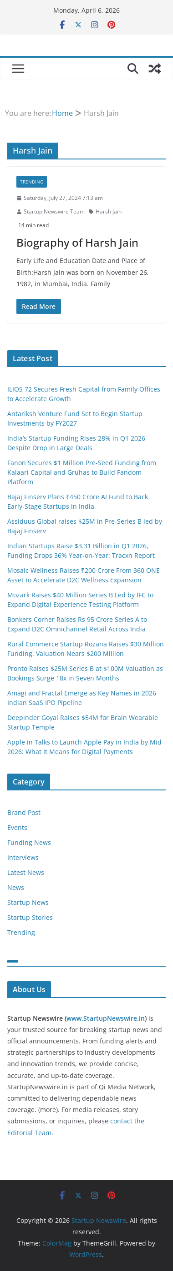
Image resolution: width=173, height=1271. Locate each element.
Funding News (29, 842)
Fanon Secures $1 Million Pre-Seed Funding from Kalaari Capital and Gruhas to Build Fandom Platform (81, 472)
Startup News (28, 902)
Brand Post (24, 812)
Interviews (23, 857)
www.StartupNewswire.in (105, 1018)
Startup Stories (30, 917)
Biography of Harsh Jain (77, 242)
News (15, 887)
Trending (31, 182)
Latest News (25, 872)
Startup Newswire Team (54, 211)
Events (17, 827)
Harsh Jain (109, 211)
